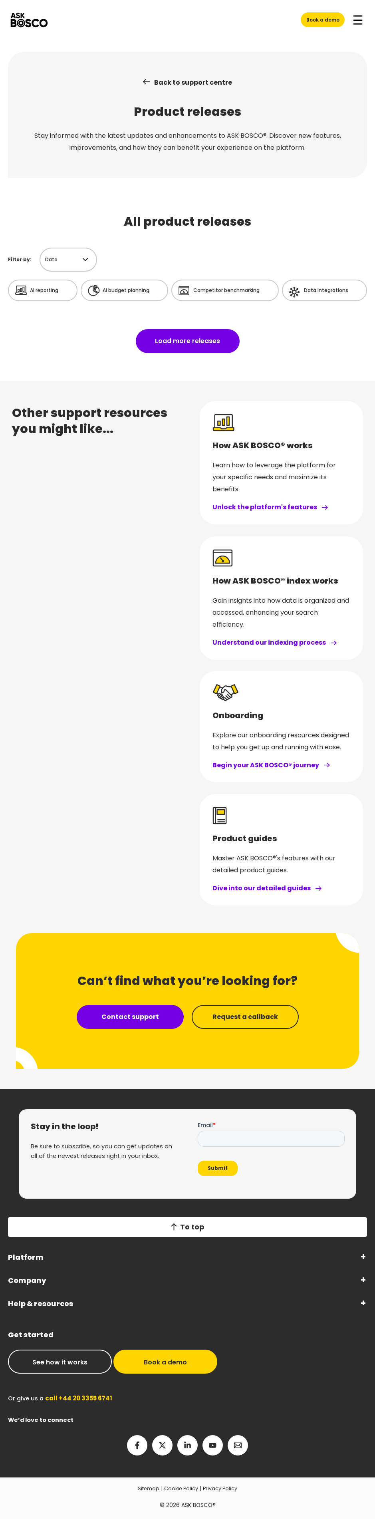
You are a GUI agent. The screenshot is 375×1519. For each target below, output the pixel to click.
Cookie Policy (181, 1488)
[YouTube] (212, 1445)
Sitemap (146, 1488)
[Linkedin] (187, 1445)
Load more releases (187, 341)
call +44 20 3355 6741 (77, 1398)
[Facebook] (137, 1445)
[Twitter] (162, 1445)
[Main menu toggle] (358, 20)
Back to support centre (193, 82)
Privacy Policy (222, 1488)
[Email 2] (238, 1445)
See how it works (59, 1362)
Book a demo (322, 19)
